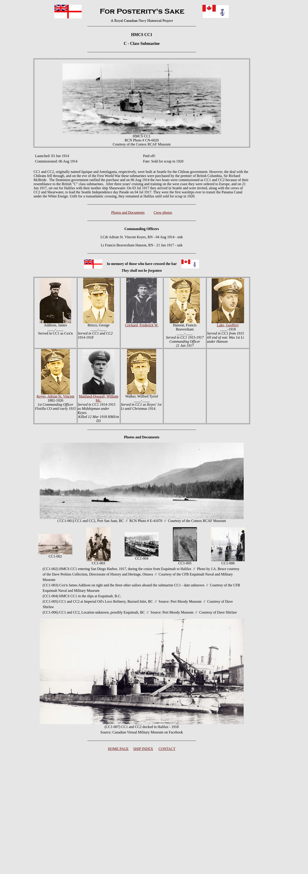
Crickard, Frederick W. (141, 325)
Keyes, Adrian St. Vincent (55, 396)
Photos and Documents (128, 212)
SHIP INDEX (143, 749)
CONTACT (167, 749)
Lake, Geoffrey (228, 325)
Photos (129, 437)
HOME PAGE (118, 749)
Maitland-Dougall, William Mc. (98, 398)
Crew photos (163, 212)
